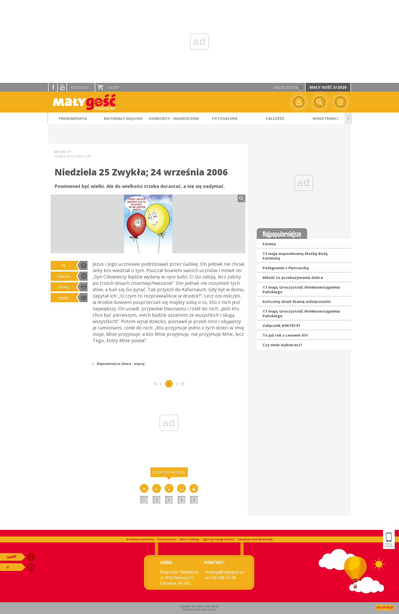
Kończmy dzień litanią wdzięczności (297, 301)
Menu (340, 102)
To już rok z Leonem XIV (285, 335)
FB (63, 265)
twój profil (299, 102)
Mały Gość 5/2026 (328, 87)
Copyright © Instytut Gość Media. (199, 606)
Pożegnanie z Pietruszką (286, 267)
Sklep (113, 87)
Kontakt (80, 87)
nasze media (286, 87)
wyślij (63, 297)
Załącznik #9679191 (282, 325)
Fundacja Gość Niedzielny (255, 539)
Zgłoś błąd (384, 607)
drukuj (63, 286)
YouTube (62, 87)
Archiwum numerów (140, 539)
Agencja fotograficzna (218, 539)
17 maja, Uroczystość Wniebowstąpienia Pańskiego (301, 289)
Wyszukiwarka (319, 102)
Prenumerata (167, 539)
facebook (53, 87)
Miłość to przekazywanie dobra (293, 277)
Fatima (269, 243)
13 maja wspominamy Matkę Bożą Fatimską (295, 255)
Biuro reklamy (189, 539)
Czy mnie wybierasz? (282, 344)
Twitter (63, 276)
